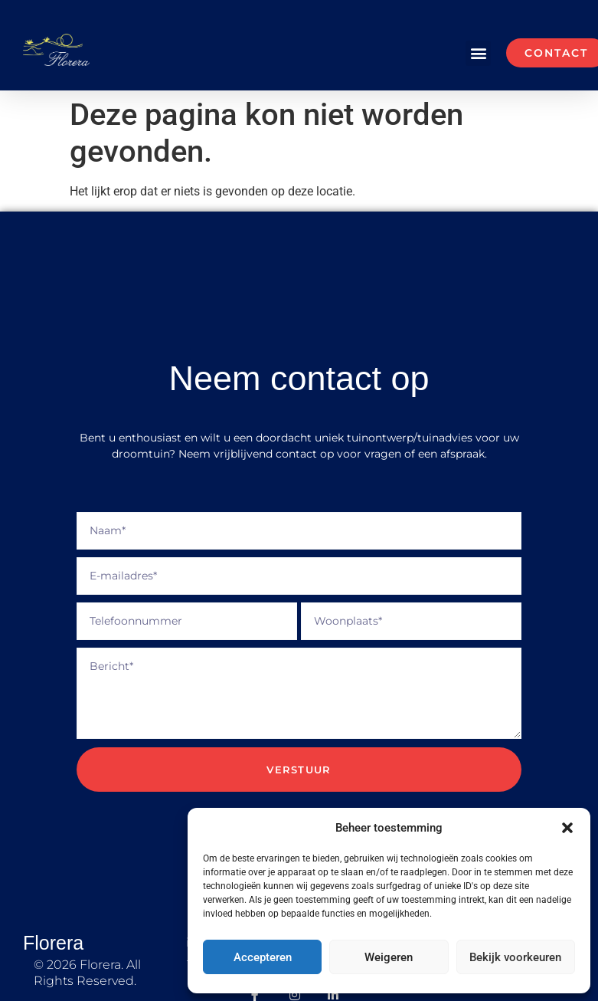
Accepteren (263, 957)
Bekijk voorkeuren (515, 957)
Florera (53, 942)
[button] (567, 827)
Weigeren (388, 957)
